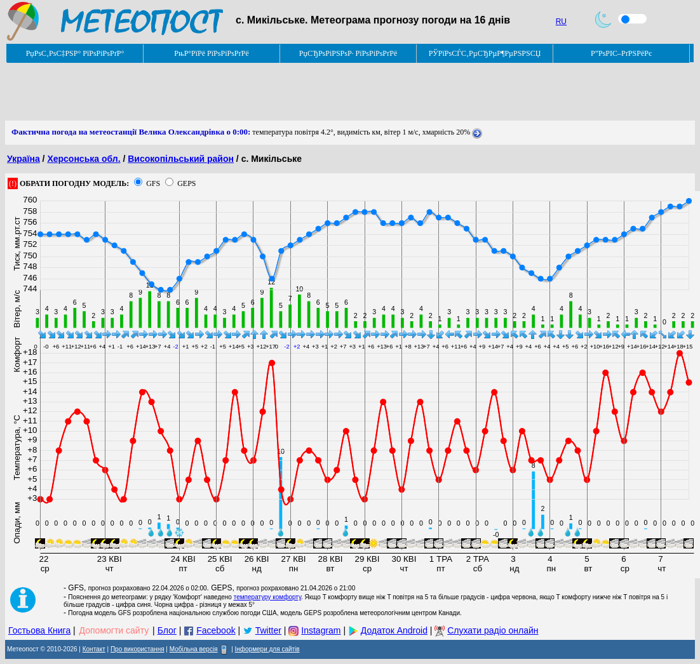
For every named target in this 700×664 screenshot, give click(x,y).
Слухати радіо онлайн (492, 630)
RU (561, 21)
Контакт (94, 649)
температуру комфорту (267, 597)
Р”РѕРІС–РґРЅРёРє (621, 53)
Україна (23, 159)
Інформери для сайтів (267, 649)
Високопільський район (181, 159)
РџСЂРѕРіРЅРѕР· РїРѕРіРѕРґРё (348, 53)
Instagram (320, 630)
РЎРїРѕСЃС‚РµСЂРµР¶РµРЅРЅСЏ (485, 53)
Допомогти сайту (114, 630)
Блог (167, 630)
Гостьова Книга (39, 630)
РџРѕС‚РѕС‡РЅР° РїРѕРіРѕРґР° (75, 53)
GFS (153, 183)
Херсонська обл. (83, 159)
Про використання (138, 649)
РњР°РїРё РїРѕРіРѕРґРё (211, 53)
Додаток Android (394, 630)
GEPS (186, 183)
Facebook (215, 630)
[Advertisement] (236, 92)
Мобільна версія (194, 649)
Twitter (268, 630)
